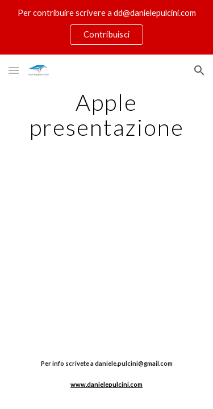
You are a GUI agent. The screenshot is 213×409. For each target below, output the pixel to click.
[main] (107, 114)
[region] (106, 27)
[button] (13, 70)
